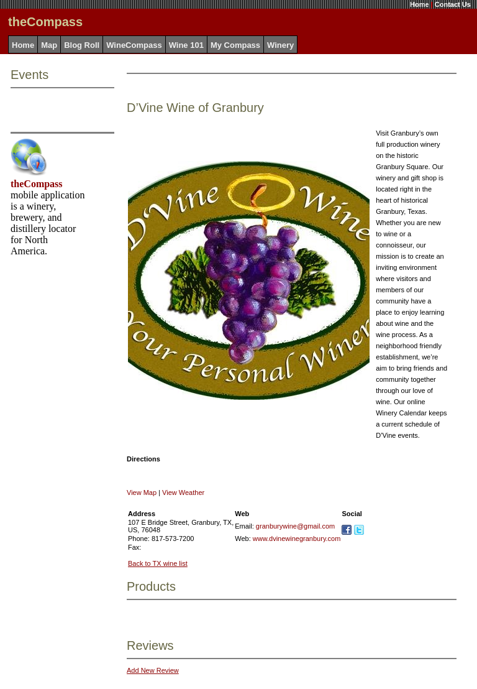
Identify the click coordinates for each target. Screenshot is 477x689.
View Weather (183, 492)
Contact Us (453, 4)
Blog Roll (81, 45)
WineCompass (133, 45)
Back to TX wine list (158, 563)
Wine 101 (186, 45)
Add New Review (153, 670)
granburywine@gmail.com (295, 526)
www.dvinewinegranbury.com (297, 538)
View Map (142, 492)
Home (419, 4)
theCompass (37, 183)
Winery (280, 45)
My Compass (235, 45)
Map (49, 45)
